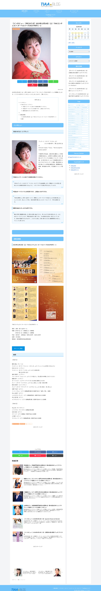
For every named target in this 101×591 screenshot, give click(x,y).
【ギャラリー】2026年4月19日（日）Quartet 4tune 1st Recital (78, 77)
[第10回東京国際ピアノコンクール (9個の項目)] (79, 140)
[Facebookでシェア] (25, 81)
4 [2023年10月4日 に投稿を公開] (75, 33)
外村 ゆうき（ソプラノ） (27, 101)
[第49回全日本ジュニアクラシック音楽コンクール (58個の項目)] (79, 118)
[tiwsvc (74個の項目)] (72, 114)
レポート (65, 585)
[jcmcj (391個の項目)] (71, 107)
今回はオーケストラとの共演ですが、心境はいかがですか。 (36, 105)
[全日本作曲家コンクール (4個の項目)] (74, 146)
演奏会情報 (22, 111)
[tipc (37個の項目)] (72, 125)
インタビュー (23, 99)
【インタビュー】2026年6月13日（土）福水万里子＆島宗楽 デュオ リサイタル (79, 95)
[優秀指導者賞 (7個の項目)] (73, 144)
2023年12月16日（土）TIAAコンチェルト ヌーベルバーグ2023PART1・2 (39, 113)
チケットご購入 (18, 345)
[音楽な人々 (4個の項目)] (85, 146)
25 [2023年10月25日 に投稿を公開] (75, 38)
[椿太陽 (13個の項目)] (79, 135)
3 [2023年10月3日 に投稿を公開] (72, 33)
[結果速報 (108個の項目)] (86, 107)
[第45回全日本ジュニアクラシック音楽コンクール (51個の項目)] (79, 120)
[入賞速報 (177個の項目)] (78, 107)
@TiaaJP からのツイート (74, 157)
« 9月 (69, 42)
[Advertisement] (38, 434)
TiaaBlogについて (86, 585)
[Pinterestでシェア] (51, 81)
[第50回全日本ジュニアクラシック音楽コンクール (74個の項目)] (79, 112)
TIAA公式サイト (75, 170)
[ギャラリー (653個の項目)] (73, 105)
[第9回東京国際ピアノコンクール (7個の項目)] (79, 142)
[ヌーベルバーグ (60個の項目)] (83, 114)
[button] (59, 81)
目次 (36, 96)
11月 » (73, 42)
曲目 (22, 115)
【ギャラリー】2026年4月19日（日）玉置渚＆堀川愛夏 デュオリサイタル (78, 71)
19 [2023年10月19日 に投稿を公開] (78, 36)
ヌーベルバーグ (15, 420)
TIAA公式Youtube (75, 168)
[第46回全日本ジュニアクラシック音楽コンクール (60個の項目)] (79, 116)
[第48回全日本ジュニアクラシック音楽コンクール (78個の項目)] (79, 109)
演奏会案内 (22, 420)
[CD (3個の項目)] (84, 148)
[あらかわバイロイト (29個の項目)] (83, 125)
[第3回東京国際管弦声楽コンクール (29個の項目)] (79, 129)
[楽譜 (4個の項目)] (73, 148)
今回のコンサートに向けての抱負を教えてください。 (35, 103)
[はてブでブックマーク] (33, 81)
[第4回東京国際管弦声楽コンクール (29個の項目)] (79, 127)
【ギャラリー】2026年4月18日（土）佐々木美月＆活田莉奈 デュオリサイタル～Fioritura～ (79, 83)
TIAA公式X (73, 165)
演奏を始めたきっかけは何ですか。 (31, 107)
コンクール (71, 585)
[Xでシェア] (16, 81)
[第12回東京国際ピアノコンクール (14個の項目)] (79, 133)
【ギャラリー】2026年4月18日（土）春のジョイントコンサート (78, 89)
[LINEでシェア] (42, 81)
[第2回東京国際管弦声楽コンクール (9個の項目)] (79, 138)
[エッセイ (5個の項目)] (85, 144)
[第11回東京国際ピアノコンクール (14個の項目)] (79, 131)
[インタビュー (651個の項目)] (84, 105)
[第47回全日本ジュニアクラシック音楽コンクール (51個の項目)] (79, 122)
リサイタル (60, 585)
